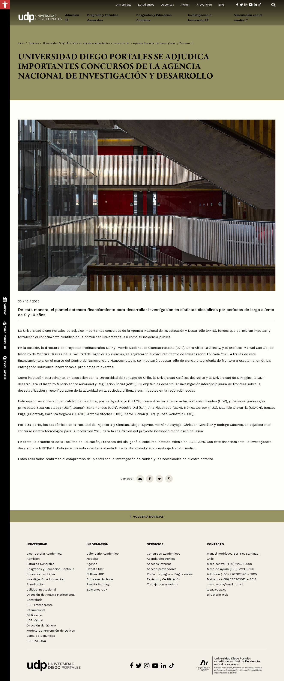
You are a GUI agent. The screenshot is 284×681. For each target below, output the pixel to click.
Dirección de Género (41, 625)
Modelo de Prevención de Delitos (51, 630)
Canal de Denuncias (41, 635)
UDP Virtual (35, 620)
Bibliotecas (35, 615)
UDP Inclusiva (36, 641)
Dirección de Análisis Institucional (51, 594)
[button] (5, 4)
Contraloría (34, 599)
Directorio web (217, 594)
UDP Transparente (40, 605)
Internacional (36, 610)
